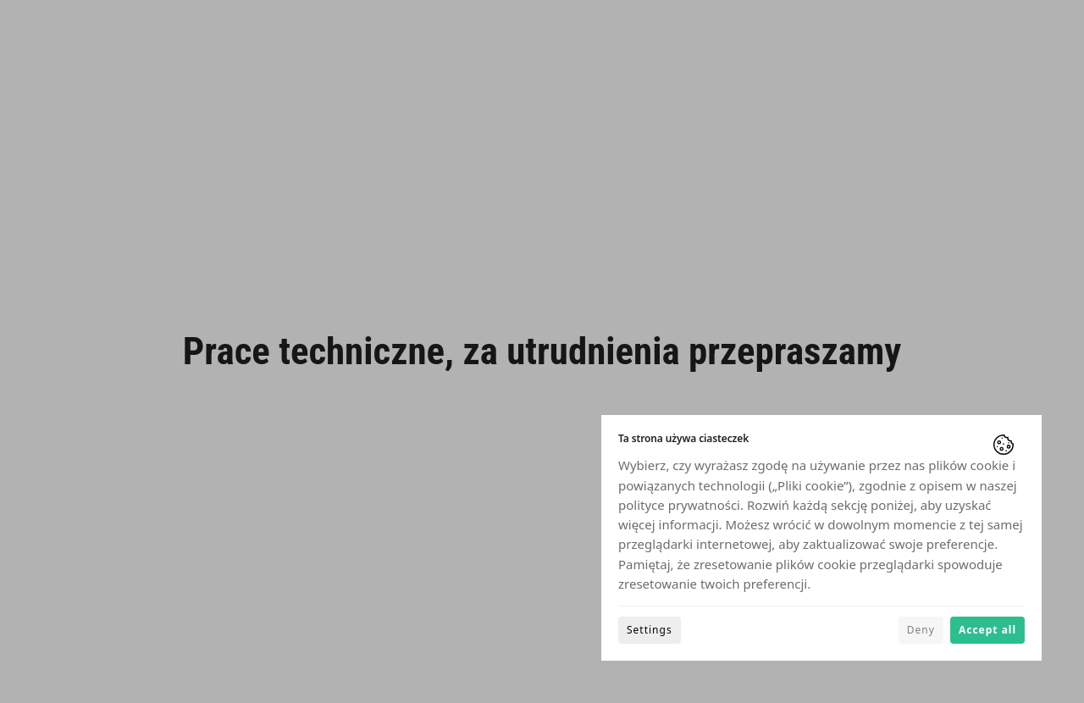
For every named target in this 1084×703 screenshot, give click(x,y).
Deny (921, 630)
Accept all (987, 630)
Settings (649, 630)
